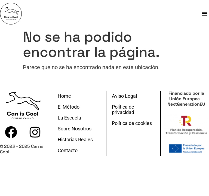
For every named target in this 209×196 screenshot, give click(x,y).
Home (64, 96)
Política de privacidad (123, 109)
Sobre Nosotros (74, 128)
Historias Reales (75, 139)
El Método (68, 107)
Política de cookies (132, 123)
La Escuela (69, 118)
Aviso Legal (124, 96)
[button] (204, 13)
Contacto (68, 150)
